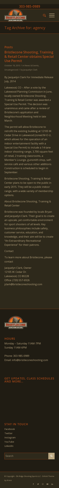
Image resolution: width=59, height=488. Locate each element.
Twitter (8, 433)
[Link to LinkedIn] (52, 484)
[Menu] (50, 15)
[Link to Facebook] (33, 484)
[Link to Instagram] (42, 484)
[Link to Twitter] (38, 484)
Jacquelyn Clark (30, 69)
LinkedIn (8, 445)
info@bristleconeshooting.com (30, 360)
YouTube (9, 441)
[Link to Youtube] (47, 484)
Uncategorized (11, 69)
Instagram (10, 437)
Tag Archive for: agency (24, 27)
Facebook (9, 429)
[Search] (43, 15)
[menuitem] (43, 15)
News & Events (32, 65)
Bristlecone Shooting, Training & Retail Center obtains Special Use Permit (29, 56)
